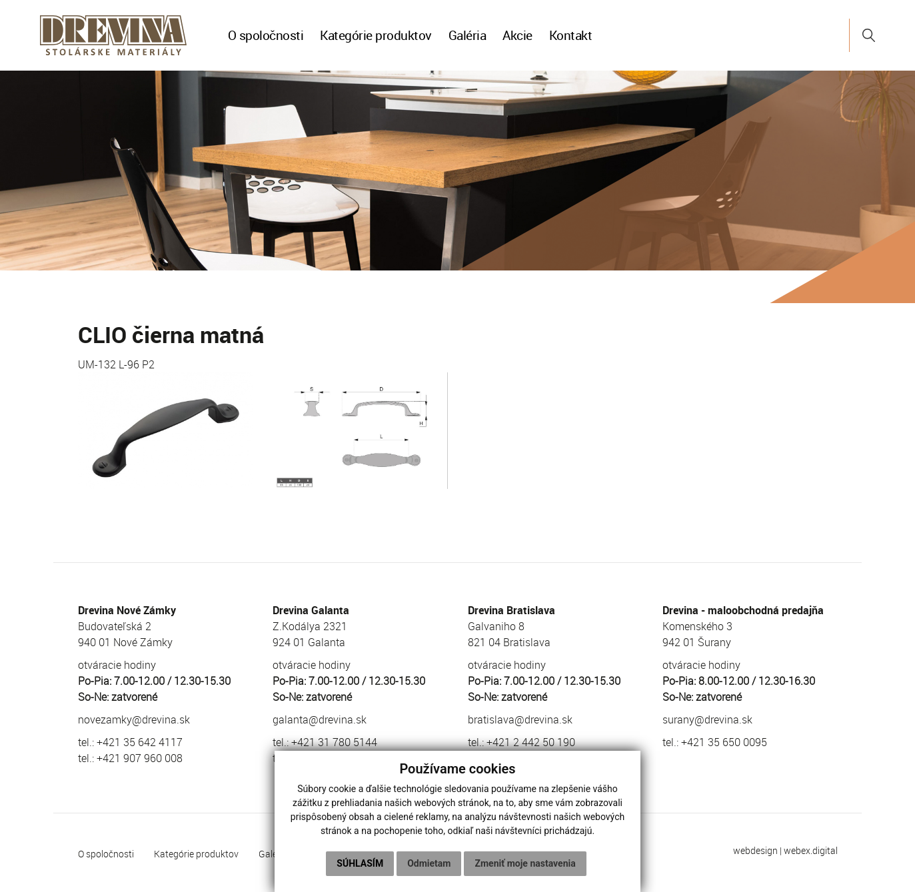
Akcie (517, 35)
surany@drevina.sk (707, 719)
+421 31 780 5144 (334, 742)
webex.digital (811, 850)
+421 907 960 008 (140, 758)
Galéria (467, 35)
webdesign (755, 850)
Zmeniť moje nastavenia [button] (524, 863)
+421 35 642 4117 (140, 742)
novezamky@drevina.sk (134, 719)
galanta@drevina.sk (320, 719)
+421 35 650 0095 (724, 742)
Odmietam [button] (429, 863)
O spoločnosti (266, 35)
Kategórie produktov (376, 35)
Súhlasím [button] (360, 863)
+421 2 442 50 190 (530, 742)
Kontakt (570, 35)
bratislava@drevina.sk (520, 719)
